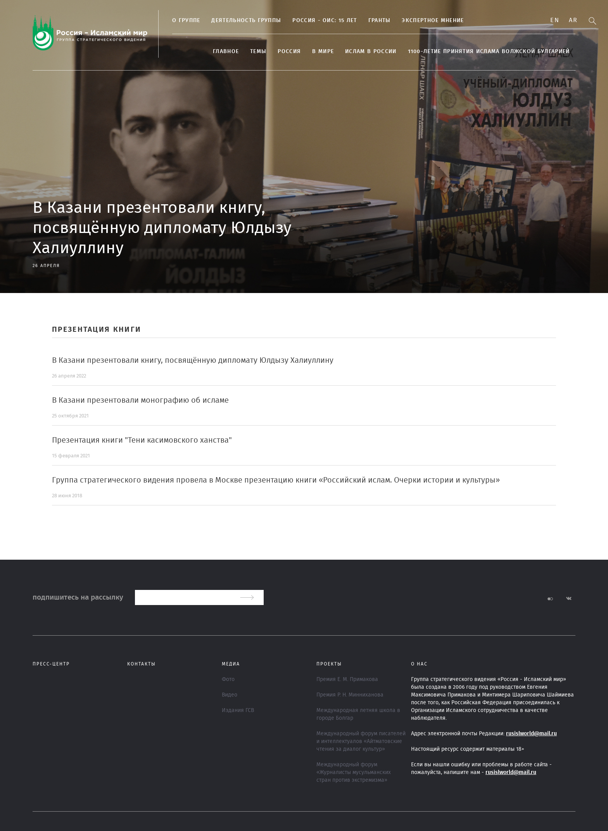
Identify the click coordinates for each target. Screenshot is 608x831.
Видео (229, 695)
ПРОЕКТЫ (329, 664)
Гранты (379, 20)
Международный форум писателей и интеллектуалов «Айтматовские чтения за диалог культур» (361, 741)
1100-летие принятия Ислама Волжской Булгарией (489, 51)
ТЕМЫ (258, 51)
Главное (226, 51)
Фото (228, 679)
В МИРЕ (323, 51)
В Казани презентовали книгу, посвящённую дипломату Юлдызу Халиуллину (192, 360)
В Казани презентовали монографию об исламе (140, 400)
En (554, 20)
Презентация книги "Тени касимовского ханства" (142, 440)
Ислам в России (370, 51)
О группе (186, 20)
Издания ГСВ (238, 710)
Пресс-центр (51, 664)
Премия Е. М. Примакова (347, 679)
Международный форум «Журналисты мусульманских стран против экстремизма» (353, 772)
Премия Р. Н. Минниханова (349, 695)
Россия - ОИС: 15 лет (324, 20)
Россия (289, 51)
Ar (573, 20)
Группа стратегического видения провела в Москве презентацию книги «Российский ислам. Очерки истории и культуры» (276, 480)
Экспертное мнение (433, 20)
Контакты (141, 664)
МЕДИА (231, 664)
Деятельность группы (246, 20)
